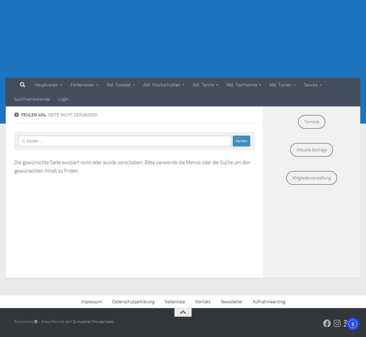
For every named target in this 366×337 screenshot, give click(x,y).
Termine (311, 121)
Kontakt (203, 301)
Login (63, 99)
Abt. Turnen (280, 85)
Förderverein (82, 85)
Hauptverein (46, 85)
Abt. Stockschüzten (161, 85)
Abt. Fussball (119, 85)
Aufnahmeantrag (269, 301)
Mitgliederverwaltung (312, 178)
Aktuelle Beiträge (312, 149)
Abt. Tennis (203, 85)
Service (311, 85)
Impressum (91, 301)
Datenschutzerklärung (133, 301)
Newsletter (231, 301)
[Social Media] (327, 324)
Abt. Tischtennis (241, 85)
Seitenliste (175, 301)
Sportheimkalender (32, 99)
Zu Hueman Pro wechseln (93, 322)
